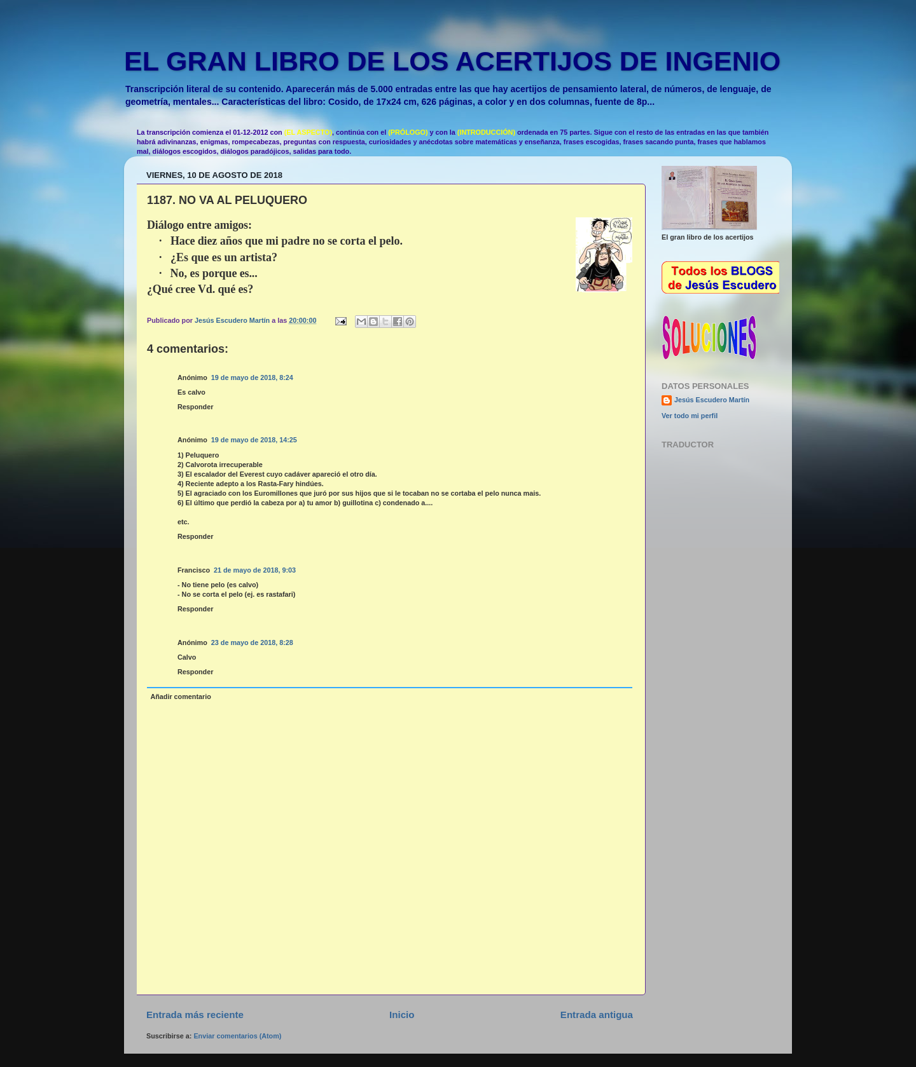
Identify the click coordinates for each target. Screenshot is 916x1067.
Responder (195, 407)
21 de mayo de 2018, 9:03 (255, 570)
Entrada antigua (596, 1014)
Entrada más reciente (195, 1014)
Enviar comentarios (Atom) (237, 1036)
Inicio (401, 1014)
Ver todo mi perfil (690, 415)
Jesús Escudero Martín (711, 400)
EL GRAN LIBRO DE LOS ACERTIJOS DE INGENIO (452, 61)
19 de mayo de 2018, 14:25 (254, 440)
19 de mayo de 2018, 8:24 (252, 377)
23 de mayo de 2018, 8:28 (252, 642)
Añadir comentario (180, 696)
